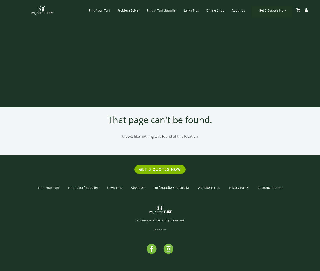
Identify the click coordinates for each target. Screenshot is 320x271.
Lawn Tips (191, 10)
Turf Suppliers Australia (171, 187)
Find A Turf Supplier (162, 10)
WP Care (161, 229)
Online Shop (215, 10)
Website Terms (209, 187)
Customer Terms (270, 187)
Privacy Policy (239, 187)
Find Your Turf (99, 10)
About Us (238, 10)
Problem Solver (128, 10)
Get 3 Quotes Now (272, 10)
